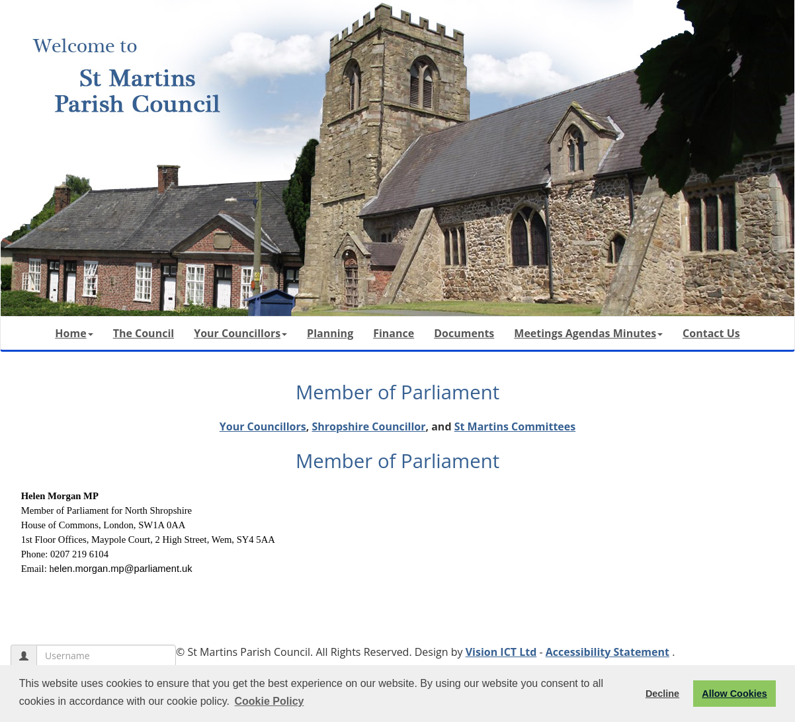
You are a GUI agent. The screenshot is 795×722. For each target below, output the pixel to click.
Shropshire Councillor (368, 426)
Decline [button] (662, 693)
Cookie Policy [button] (269, 701)
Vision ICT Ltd (501, 652)
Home (74, 333)
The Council (144, 333)
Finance (393, 333)
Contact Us (711, 333)
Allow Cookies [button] (734, 693)
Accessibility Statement (607, 652)
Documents (464, 333)
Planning (330, 333)
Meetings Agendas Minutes (588, 333)
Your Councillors (240, 333)
